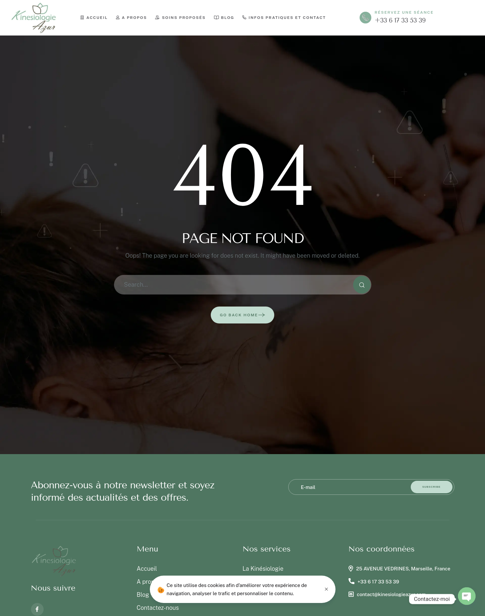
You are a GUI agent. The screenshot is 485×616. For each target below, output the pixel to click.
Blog (224, 17)
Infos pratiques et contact (284, 17)
